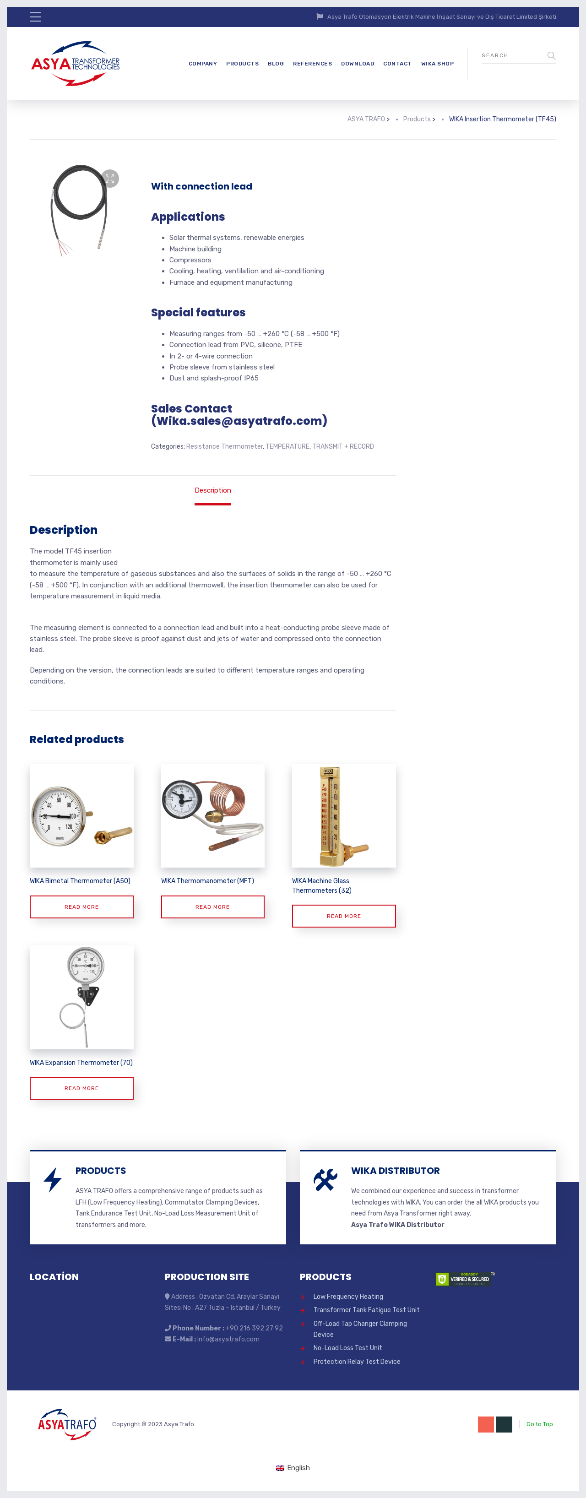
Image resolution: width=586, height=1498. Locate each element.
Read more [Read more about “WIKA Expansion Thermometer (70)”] (82, 1088)
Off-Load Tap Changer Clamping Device (360, 1329)
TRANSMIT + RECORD (343, 446)
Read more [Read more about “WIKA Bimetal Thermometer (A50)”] (82, 907)
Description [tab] (213, 490)
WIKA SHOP (437, 63)
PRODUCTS (242, 63)
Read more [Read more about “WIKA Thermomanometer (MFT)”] (212, 907)
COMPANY (203, 63)
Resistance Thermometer (224, 446)
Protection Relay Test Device (357, 1362)
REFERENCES (312, 63)
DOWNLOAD (357, 63)
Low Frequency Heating (348, 1297)
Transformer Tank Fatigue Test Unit (367, 1310)
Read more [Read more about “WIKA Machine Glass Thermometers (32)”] (344, 916)
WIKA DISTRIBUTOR (395, 1170)
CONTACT (397, 63)
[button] (110, 178)
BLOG (276, 63)
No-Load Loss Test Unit (348, 1348)
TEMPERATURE (287, 446)
